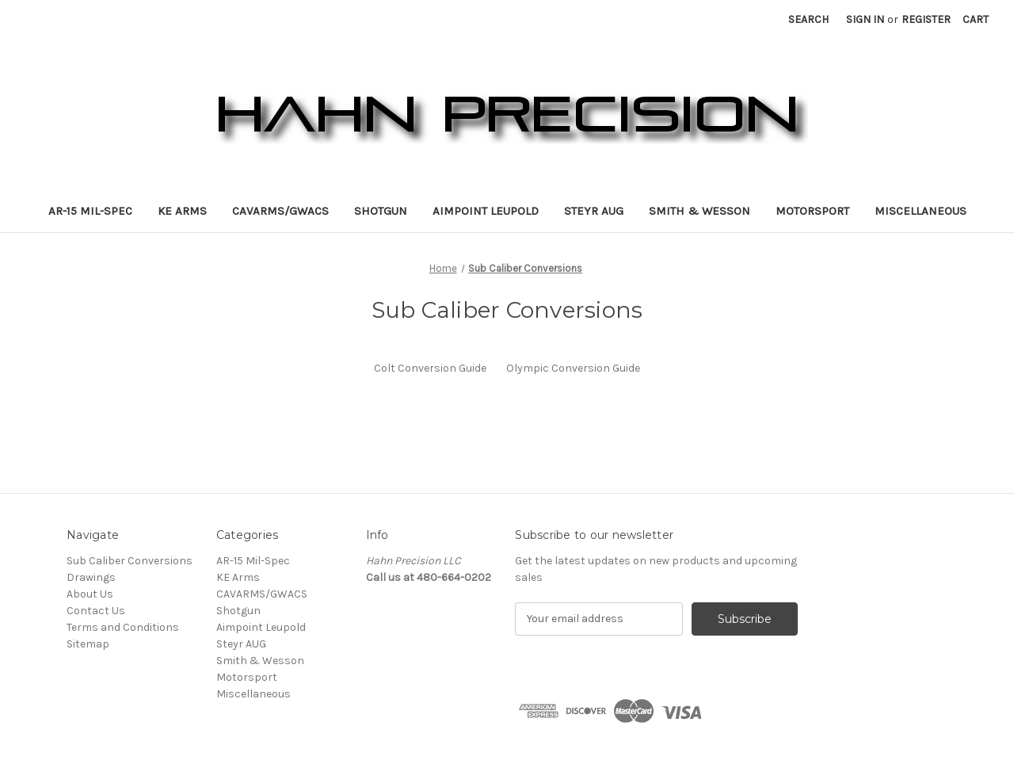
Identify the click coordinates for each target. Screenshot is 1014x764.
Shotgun (380, 211)
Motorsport (812, 211)
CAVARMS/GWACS (280, 211)
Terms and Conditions (123, 627)
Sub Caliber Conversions (130, 560)
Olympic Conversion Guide (573, 368)
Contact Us (96, 610)
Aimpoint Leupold (486, 211)
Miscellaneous (920, 211)
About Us (90, 594)
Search (808, 19)
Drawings (91, 577)
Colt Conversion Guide (430, 368)
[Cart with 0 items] (975, 19)
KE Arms (182, 211)
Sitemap (88, 644)
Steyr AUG (593, 211)
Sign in (865, 19)
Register (926, 19)
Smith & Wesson (699, 211)
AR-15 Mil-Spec (90, 211)
